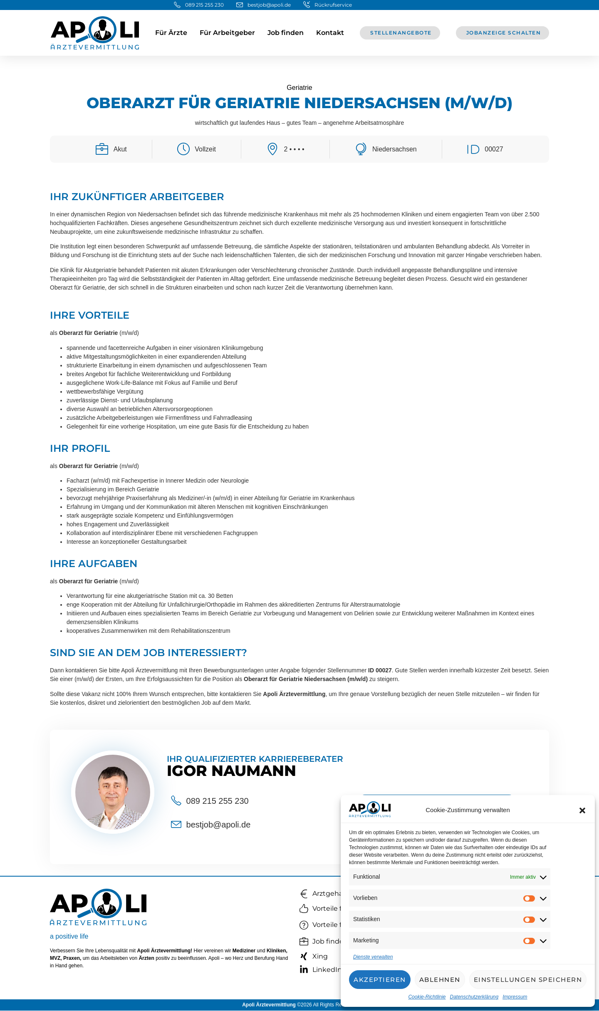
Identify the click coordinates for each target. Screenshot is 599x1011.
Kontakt (330, 33)
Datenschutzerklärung (474, 997)
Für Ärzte (171, 33)
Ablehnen (439, 980)
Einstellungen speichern (528, 980)
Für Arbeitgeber (227, 33)
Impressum (514, 997)
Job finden (285, 33)
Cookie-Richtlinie (427, 997)
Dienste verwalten (373, 957)
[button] (582, 810)
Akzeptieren (380, 980)
